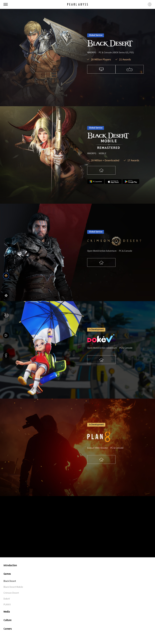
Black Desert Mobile (13, 586)
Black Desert (9, 580)
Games (77, 574)
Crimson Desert (11, 592)
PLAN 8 (7, 604)
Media (77, 611)
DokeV (6, 598)
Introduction (77, 565)
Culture (77, 620)
